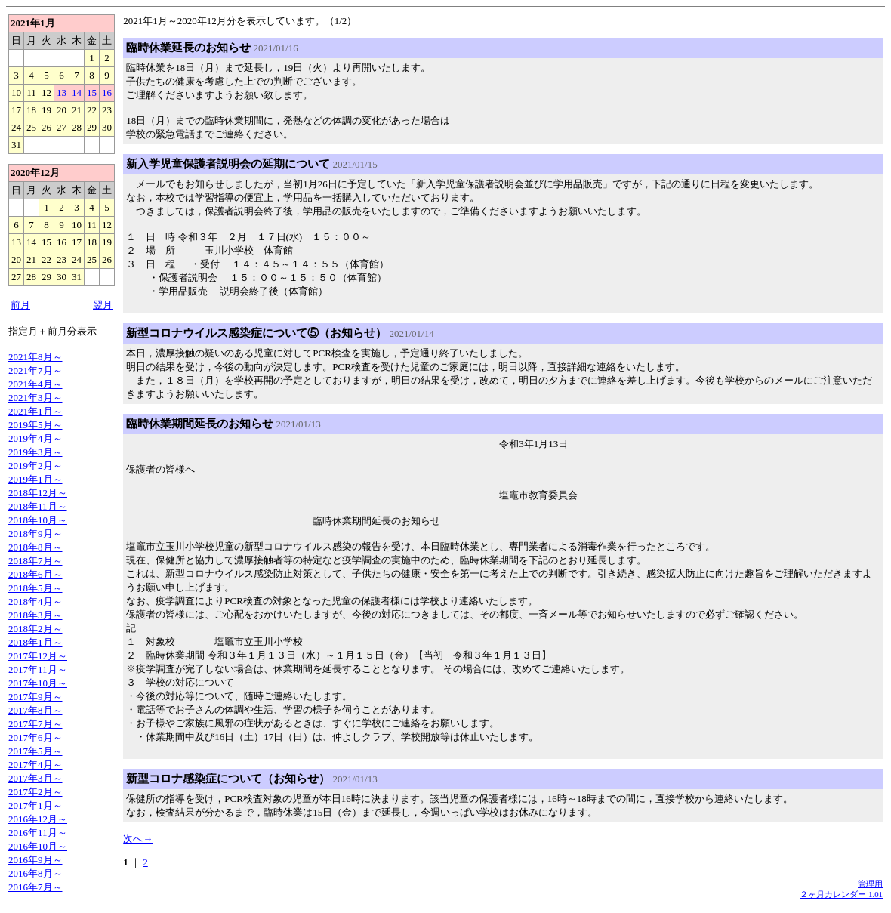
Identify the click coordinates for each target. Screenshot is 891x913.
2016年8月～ (35, 873)
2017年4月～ (35, 764)
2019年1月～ (35, 479)
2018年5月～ (35, 588)
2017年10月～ (37, 683)
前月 (20, 304)
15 (92, 92)
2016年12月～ (37, 819)
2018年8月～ (35, 547)
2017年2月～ (35, 791)
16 (107, 92)
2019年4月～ (35, 438)
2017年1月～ (35, 805)
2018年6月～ (35, 574)
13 (61, 92)
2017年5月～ (35, 751)
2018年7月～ (35, 560)
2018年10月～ (37, 520)
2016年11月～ (37, 832)
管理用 (870, 883)
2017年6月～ (35, 737)
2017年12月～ (37, 656)
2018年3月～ (35, 615)
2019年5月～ (35, 424)
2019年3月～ (35, 452)
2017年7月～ (35, 723)
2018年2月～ (35, 628)
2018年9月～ (35, 533)
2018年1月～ (35, 642)
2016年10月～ (37, 846)
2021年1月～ (35, 411)
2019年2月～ (35, 465)
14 (77, 92)
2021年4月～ (35, 384)
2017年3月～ (35, 778)
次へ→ (138, 838)
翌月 (103, 304)
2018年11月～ (37, 506)
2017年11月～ (37, 669)
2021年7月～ (35, 370)
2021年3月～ (35, 397)
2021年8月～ (35, 356)
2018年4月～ (35, 601)
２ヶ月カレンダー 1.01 (841, 894)
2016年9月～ (35, 859)
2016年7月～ (35, 887)
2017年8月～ (35, 710)
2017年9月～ (35, 696)
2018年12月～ (37, 492)
